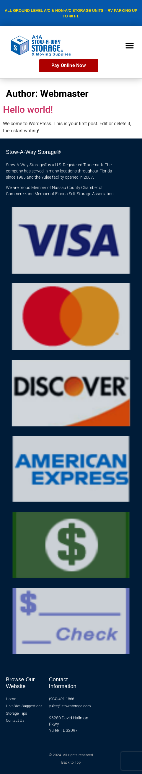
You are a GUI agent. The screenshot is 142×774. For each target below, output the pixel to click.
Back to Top (71, 762)
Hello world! (28, 109)
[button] (129, 45)
